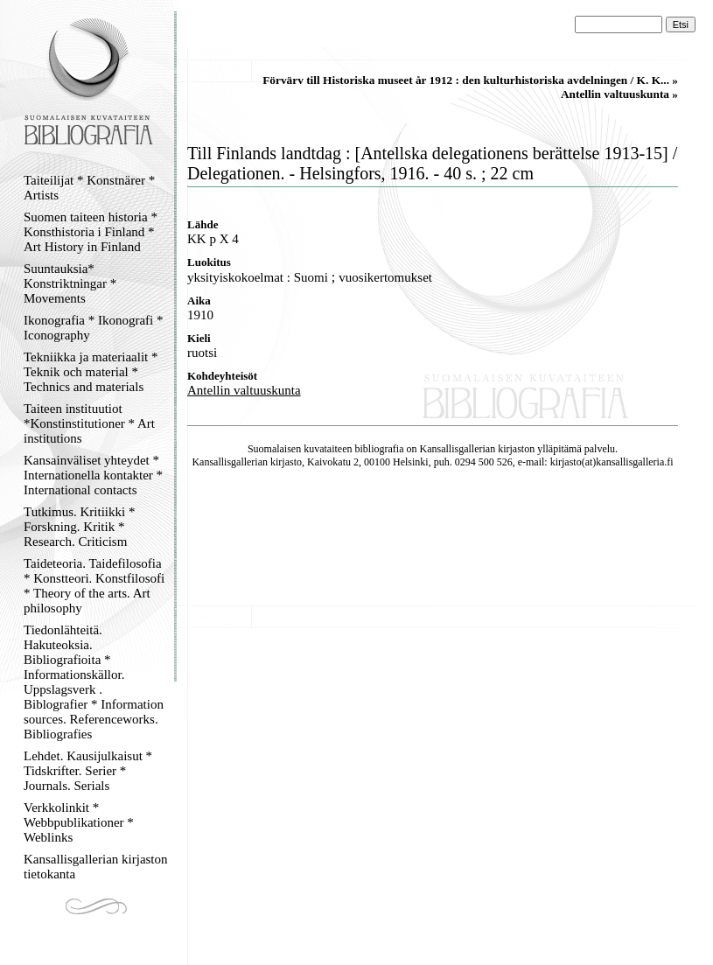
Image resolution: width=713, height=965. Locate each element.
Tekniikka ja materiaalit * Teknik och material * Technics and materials (90, 372)
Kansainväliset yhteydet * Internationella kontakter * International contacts (93, 475)
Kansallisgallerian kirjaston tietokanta (96, 866)
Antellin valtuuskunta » (619, 94)
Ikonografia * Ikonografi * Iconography (94, 327)
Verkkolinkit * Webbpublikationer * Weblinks (79, 822)
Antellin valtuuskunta (244, 390)
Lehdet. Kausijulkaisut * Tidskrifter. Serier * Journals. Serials (88, 771)
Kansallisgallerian (458, 449)
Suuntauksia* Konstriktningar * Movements (70, 283)
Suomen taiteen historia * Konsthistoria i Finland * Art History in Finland (90, 232)
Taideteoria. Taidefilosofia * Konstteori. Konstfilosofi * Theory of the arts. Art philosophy (94, 585)
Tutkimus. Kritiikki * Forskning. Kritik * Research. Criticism (79, 527)
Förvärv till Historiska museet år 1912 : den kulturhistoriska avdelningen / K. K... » (470, 80)
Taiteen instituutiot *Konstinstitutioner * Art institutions (89, 423)
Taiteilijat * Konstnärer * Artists (89, 187)
